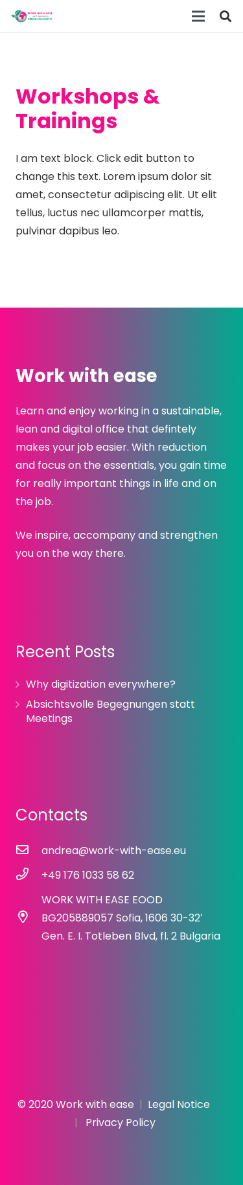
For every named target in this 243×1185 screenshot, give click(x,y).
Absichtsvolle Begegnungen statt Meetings (110, 711)
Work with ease (95, 1104)
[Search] (225, 16)
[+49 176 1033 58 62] (28, 875)
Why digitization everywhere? (101, 684)
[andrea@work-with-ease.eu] (28, 851)
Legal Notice (179, 1104)
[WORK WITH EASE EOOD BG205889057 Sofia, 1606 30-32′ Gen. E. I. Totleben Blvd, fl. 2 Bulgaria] (28, 918)
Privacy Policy (121, 1122)
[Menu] (198, 16)
